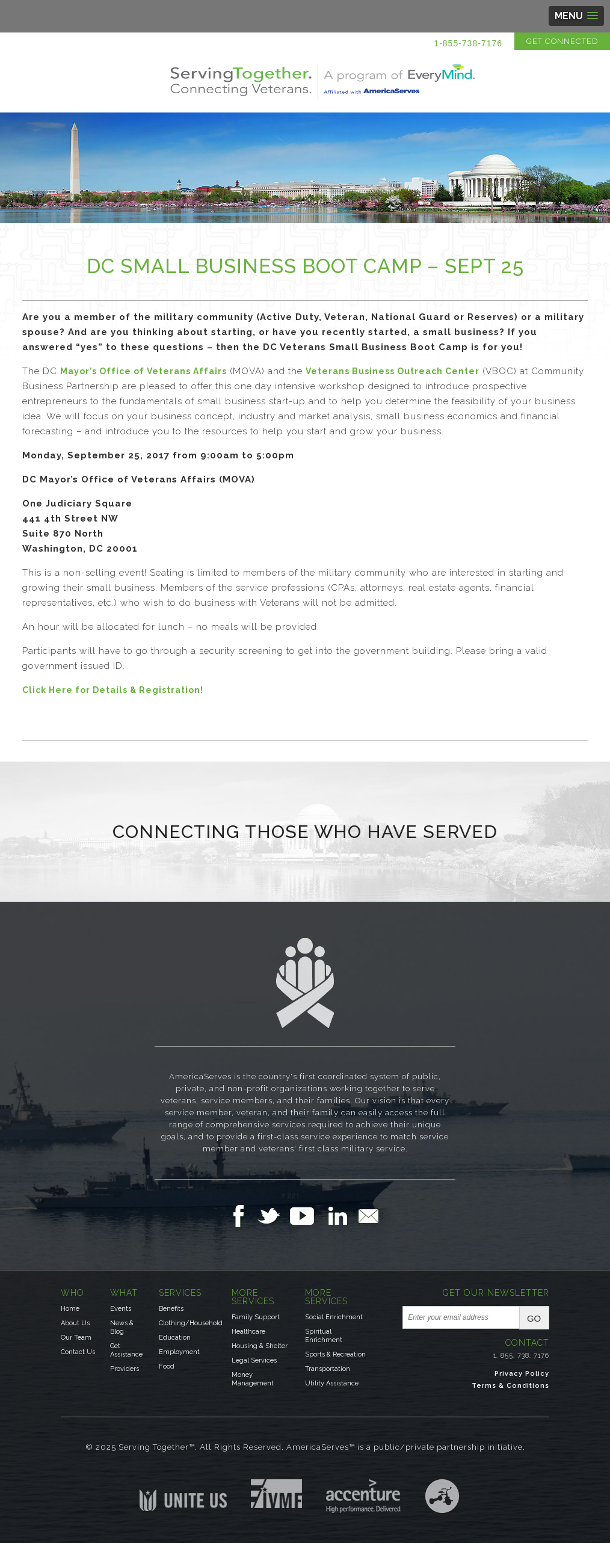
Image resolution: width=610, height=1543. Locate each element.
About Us (75, 1323)
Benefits (171, 1309)
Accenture (363, 1496)
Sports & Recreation (335, 1354)
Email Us (368, 1216)
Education (175, 1337)
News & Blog (122, 1327)
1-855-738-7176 (468, 43)
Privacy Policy (521, 1374)
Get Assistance (126, 1350)
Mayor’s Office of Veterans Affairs (143, 371)
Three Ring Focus (442, 1496)
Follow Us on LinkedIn (341, 1216)
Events (120, 1309)
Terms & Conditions (510, 1386)
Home (70, 1309)
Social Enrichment (334, 1317)
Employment (179, 1352)
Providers (124, 1369)
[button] (576, 16)
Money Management (253, 1379)
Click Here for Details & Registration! (112, 690)
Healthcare (248, 1331)
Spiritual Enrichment (323, 1336)
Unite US (183, 1495)
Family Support (256, 1317)
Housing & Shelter (260, 1346)
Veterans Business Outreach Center (392, 371)
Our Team (76, 1337)
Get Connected (562, 41)
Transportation (327, 1369)
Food (166, 1366)
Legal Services (254, 1360)
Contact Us (78, 1352)
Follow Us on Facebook (242, 1216)
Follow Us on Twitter (273, 1216)
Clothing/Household (191, 1323)
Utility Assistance (332, 1383)
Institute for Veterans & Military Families (276, 1493)
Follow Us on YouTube (308, 1216)
